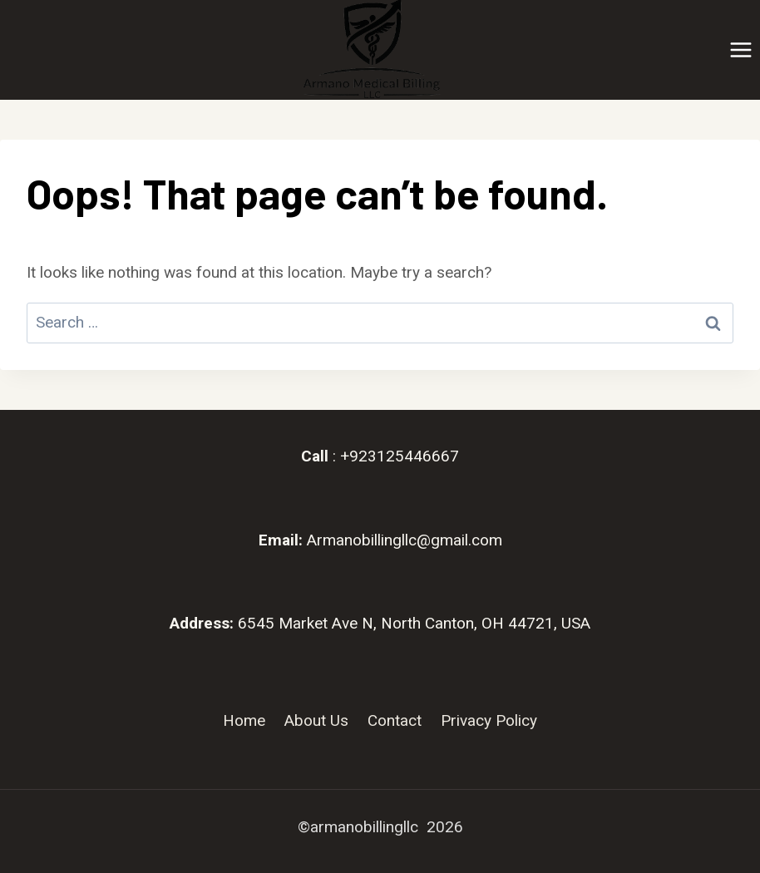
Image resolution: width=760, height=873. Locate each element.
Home (244, 720)
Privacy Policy (489, 720)
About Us (316, 720)
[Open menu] (740, 49)
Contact (395, 720)
